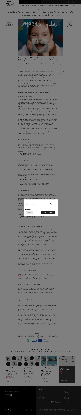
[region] (41, 207)
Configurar (29, 212)
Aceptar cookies (44, 212)
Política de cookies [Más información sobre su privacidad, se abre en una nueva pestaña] (28, 209)
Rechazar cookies (51, 212)
